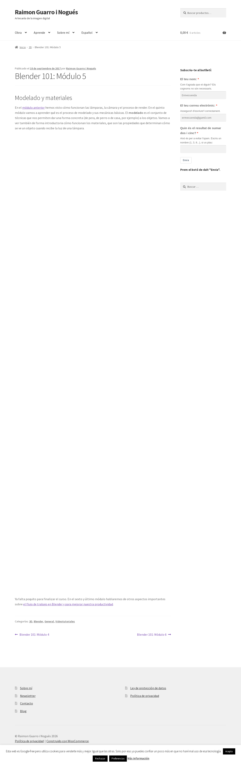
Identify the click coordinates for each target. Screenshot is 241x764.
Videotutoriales (65, 621)
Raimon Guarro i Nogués (46, 12)
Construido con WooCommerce (67, 741)
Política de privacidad (144, 696)
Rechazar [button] (100, 758)
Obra (18, 33)
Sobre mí (63, 33)
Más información (138, 758)
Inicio (23, 47)
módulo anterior (33, 107)
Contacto (26, 703)
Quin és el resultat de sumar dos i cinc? (200, 130)
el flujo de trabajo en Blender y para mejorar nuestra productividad (68, 604)
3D (30, 47)
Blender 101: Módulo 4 (34, 634)
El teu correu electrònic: (197, 105)
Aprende (39, 33)
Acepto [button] (229, 751)
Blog (23, 711)
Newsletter (28, 696)
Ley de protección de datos (148, 688)
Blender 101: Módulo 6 (152, 634)
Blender (38, 621)
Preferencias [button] (118, 758)
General (49, 621)
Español (87, 33)
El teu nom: (188, 79)
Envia (186, 160)
